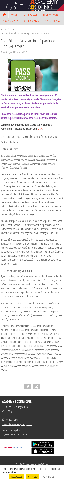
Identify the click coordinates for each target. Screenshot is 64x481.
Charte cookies (22, 463)
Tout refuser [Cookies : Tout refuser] (32, 476)
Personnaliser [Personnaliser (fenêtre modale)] (48, 476)
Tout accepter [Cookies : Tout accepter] (16, 476)
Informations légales (11, 430)
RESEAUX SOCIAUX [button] (31, 21)
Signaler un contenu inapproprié (16, 434)
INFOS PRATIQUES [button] (50, 14)
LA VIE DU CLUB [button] (30, 14)
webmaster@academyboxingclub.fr (17, 424)
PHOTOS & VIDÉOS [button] (10, 21)
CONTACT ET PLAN (52, 21)
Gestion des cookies (39, 463)
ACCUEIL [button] (14, 14)
